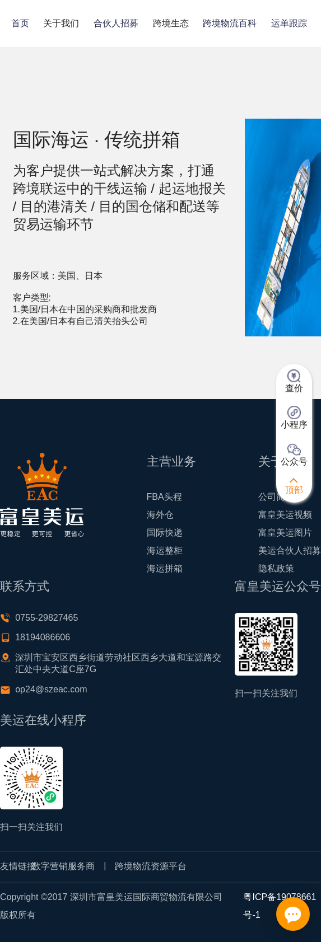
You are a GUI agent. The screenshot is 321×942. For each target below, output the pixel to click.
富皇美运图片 (285, 532)
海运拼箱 (165, 568)
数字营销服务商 (63, 866)
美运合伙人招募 (289, 550)
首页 (20, 23)
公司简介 (276, 497)
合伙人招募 (116, 23)
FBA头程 (164, 497)
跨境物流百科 (230, 23)
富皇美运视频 (285, 514)
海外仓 (160, 514)
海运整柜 (165, 550)
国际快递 (165, 532)
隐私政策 (276, 568)
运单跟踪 (289, 23)
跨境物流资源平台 (151, 866)
